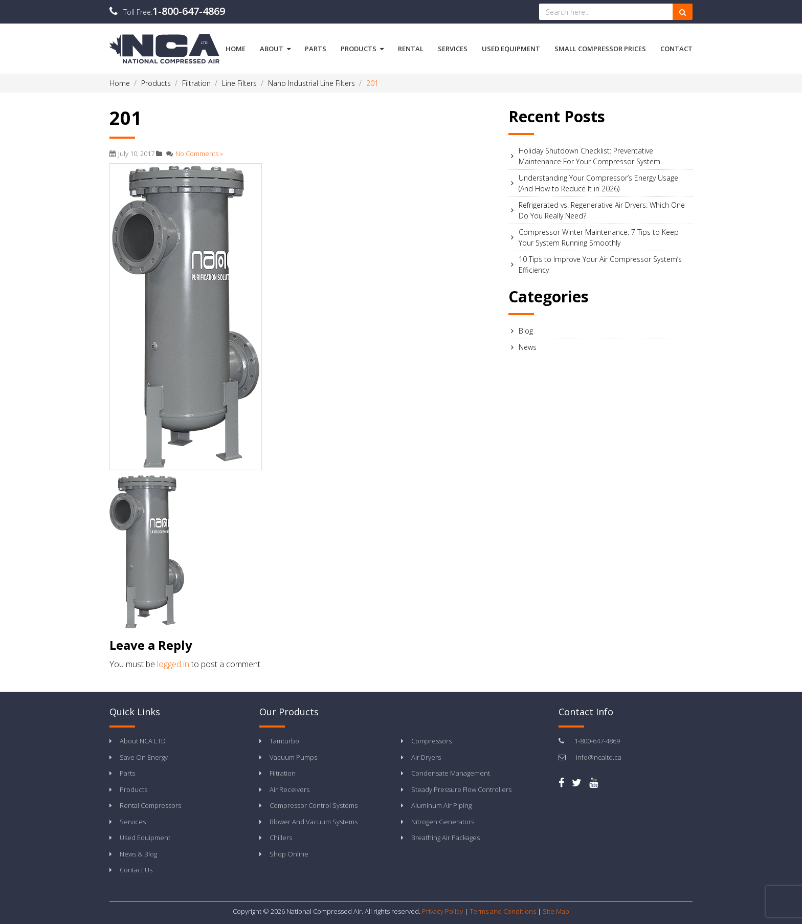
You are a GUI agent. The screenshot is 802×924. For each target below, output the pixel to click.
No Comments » (199, 153)
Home (236, 48)
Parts (315, 48)
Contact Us (136, 869)
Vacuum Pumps (293, 757)
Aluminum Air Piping (441, 805)
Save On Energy (144, 757)
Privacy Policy (442, 911)
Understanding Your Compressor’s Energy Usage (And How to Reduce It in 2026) (598, 183)
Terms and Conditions (503, 911)
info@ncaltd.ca (598, 757)
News (528, 347)
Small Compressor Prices (600, 48)
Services (452, 48)
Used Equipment (511, 48)
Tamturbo (284, 740)
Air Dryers (426, 757)
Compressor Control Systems (314, 805)
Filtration (283, 773)
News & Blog (138, 854)
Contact (676, 48)
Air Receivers (289, 789)
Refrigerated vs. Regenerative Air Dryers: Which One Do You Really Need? (602, 210)
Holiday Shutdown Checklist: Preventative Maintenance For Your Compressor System (589, 156)
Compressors (431, 740)
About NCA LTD (143, 740)
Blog (526, 331)
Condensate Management (450, 773)
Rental (411, 48)
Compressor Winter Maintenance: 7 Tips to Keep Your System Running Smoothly (599, 237)
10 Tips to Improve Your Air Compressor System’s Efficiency (600, 264)
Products (362, 48)
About (275, 48)
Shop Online (289, 854)
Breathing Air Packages (445, 837)
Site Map (556, 911)
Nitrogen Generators (442, 821)
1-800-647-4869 (188, 11)
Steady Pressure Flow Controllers (461, 789)
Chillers (281, 837)
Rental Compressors (150, 805)
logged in (173, 664)
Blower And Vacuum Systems (314, 821)
